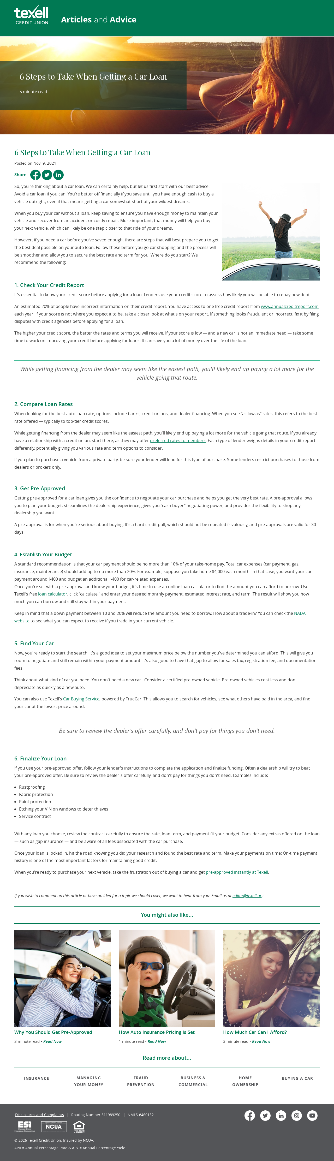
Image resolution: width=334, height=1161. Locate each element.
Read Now (52, 1041)
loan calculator (52, 594)
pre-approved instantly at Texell (237, 872)
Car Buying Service (81, 699)
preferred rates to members (178, 440)
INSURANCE (36, 1078)
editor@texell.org (248, 895)
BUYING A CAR (297, 1078)
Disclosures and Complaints (39, 1114)
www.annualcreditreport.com (290, 306)
